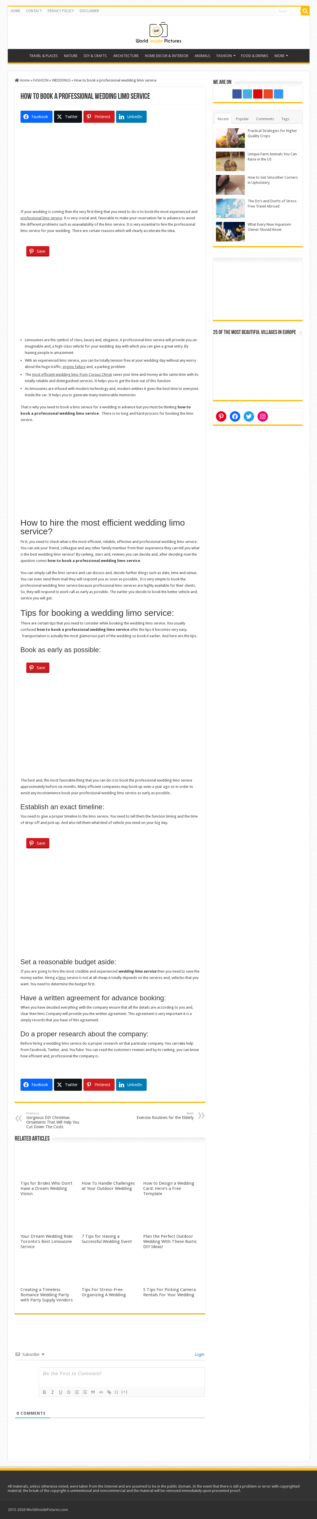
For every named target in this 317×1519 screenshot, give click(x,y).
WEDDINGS (61, 80)
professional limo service (41, 218)
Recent (223, 119)
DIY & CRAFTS (95, 56)
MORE (279, 56)
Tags (285, 119)
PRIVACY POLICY (61, 11)
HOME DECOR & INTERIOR (166, 56)
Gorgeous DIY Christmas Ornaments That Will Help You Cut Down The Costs (55, 1120)
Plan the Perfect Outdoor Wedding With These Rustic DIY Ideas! (170, 1241)
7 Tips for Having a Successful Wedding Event (107, 1239)
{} (117, 1392)
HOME (15, 11)
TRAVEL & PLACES (43, 56)
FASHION (224, 56)
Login (198, 1354)
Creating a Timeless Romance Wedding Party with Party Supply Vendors (46, 1295)
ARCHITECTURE (126, 56)
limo (62, 977)
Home (18, 55)
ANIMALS (202, 56)
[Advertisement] (109, 168)
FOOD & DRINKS (254, 56)
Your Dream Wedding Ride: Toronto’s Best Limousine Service (46, 1241)
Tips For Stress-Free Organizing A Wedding (104, 1292)
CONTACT (34, 11)
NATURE (70, 56)
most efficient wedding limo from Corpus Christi (72, 374)
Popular (242, 119)
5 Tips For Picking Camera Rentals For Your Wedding (169, 1292)
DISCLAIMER (89, 11)
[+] (125, 1392)
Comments (265, 119)
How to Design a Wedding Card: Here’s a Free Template (168, 1188)
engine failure (74, 367)
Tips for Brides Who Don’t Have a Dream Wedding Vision (46, 1188)
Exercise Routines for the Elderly (164, 1116)
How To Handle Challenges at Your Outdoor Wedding (108, 1186)
